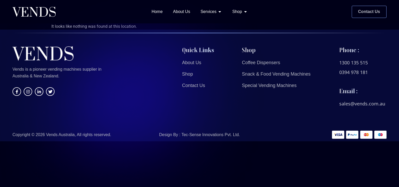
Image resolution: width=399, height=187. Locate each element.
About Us (191, 62)
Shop (187, 74)
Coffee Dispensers (261, 62)
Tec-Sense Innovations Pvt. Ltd (210, 134)
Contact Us (193, 85)
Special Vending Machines (269, 85)
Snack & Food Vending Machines (276, 74)
